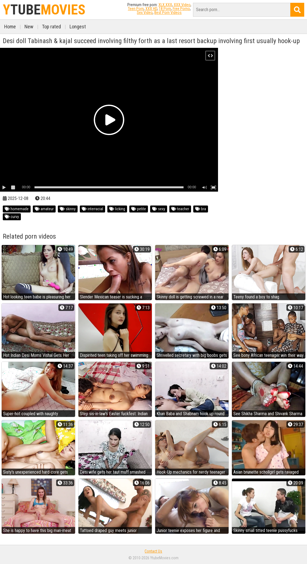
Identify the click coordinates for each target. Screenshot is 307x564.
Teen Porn (136, 8)
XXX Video (182, 5)
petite (138, 209)
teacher (180, 209)
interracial (92, 209)
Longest (78, 26)
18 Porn (165, 8)
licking (117, 209)
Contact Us (153, 551)
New (28, 26)
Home (10, 26)
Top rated (51, 26)
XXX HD (151, 8)
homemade (17, 209)
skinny (68, 209)
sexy (158, 209)
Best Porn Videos (168, 12)
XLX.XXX (165, 5)
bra (200, 209)
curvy (12, 216)
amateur (44, 209)
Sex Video (145, 12)
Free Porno (181, 8)
